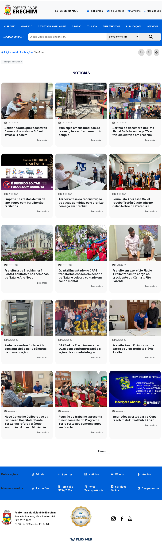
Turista (92, 26)
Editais (37, 474)
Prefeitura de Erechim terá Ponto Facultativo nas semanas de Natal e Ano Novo (26, 274)
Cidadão (76, 26)
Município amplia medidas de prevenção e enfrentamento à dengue (79, 131)
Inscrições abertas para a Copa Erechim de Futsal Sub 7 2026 (134, 418)
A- (149, 52)
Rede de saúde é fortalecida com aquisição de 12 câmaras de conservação (25, 349)
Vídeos (117, 474)
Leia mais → (43, 140)
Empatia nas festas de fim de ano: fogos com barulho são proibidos (24, 202)
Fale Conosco (115, 10)
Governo (26, 26)
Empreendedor (111, 26)
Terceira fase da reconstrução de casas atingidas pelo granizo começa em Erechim (81, 202)
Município (9, 26)
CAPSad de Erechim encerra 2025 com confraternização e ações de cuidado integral (79, 349)
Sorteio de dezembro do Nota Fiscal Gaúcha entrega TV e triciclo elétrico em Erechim (133, 131)
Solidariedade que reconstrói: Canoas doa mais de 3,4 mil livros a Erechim (25, 131)
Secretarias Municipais (52, 26)
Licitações (40, 488)
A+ (141, 52)
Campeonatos (151, 488)
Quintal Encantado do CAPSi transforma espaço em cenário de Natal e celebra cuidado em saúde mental (80, 276)
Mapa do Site (152, 10)
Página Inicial (95, 10)
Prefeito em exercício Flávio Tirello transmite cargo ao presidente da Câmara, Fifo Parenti (132, 276)
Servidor (152, 26)
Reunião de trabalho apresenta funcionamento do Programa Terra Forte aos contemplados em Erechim (80, 422)
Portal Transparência (94, 488)
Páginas (102, 451)
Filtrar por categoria (11, 62)
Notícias (39, 52)
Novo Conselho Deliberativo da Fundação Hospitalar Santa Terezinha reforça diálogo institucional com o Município (26, 422)
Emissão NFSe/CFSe (65, 488)
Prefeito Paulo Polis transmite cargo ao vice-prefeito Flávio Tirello (133, 349)
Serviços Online (13, 37)
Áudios (144, 474)
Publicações (134, 26)
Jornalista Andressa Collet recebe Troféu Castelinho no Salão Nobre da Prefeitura (132, 202)
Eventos (67, 474)
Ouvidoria (134, 10)
